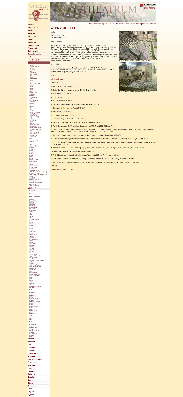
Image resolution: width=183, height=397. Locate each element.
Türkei (31, 383)
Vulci (30, 336)
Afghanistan (33, 27)
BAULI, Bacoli (33, 97)
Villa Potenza (33, 333)
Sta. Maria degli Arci (35, 266)
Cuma (30, 144)
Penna (31, 240)
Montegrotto (32, 210)
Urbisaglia (32, 317)
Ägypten (31, 24)
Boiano (31, 105)
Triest (30, 309)
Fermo (31, 152)
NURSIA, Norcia (34, 219)
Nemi (30, 213)
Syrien (31, 380)
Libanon (31, 348)
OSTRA (31, 225)
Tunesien (32, 386)
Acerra (31, 68)
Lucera (31, 195)
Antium (31, 80)
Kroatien (31, 342)
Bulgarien (32, 42)
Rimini (31, 259)
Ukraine (31, 389)
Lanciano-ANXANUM (35, 182)
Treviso (31, 307)
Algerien (31, 33)
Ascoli (31, 89)
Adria (30, 71)
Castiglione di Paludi (35, 127)
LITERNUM (32, 190)
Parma (31, 233)
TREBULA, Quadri (34, 301)
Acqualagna (32, 70)
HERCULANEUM (34, 170)
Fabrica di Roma (34, 146)
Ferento (31, 150)
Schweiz (31, 374)
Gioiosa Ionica (33, 166)
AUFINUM (32, 94)
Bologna (31, 106)
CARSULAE (32, 120)
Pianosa (31, 237)
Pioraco (31, 242)
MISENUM (32, 208)
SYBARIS (32, 288)
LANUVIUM (32, 184)
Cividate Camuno (34, 134)
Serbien (31, 368)
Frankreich (32, 48)
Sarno (30, 271)
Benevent (32, 102)
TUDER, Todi (33, 311)
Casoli (31, 121)
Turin (30, 312)
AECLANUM (32, 73)
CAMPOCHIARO (34, 117)
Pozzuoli (31, 250)
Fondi (30, 156)
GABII (30, 163)
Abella (31, 65)
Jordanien (32, 339)
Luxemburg (33, 353)
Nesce (31, 214)
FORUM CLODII (34, 159)
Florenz (31, 155)
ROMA (31, 262)
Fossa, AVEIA (33, 161)
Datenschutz (153, 23)
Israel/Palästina (35, 60)
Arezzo (31, 88)
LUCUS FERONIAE (35, 196)
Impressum (145, 23)
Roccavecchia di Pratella (36, 260)
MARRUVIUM (33, 201)
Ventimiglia (32, 324)
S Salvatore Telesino (35, 265)
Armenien (32, 36)
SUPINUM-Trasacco (35, 286)
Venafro (31, 323)
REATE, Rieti (33, 254)
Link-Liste (112, 23)
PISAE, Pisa (32, 243)
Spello (31, 278)
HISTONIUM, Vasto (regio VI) (38, 172)
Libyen (31, 351)
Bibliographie (119, 23)
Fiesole (31, 153)
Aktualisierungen (98, 23)
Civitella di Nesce (34, 135)
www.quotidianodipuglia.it (62, 169)
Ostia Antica (32, 224)
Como (30, 138)
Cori (30, 143)
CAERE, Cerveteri (34, 114)
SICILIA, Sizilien (34, 275)
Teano (31, 291)
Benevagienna (33, 100)
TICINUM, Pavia (34, 298)
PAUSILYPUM (33, 234)
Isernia (31, 176)
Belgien (31, 39)
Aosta (30, 82)
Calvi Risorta (33, 115)
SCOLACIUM (33, 272)
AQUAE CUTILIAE (34, 83)
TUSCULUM (32, 314)
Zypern (31, 395)
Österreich (32, 362)
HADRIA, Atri (33, 169)
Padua (31, 228)
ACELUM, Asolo (34, 66)
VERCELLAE (33, 327)
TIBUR (31, 297)
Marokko (31, 356)
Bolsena (31, 108)
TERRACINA (33, 295)
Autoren (133, 23)
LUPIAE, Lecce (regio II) (63, 28)
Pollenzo (31, 245)
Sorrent (31, 277)
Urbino (31, 315)
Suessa (31, 282)
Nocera (31, 216)
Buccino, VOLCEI (34, 112)
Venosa (31, 326)
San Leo (31, 263)
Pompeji (31, 246)
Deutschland (33, 45)
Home (90, 23)
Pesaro (31, 236)
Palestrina (32, 231)
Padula (31, 230)
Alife (30, 76)
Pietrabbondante (34, 239)
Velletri (31, 321)
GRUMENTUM (33, 167)
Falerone (31, 147)
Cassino (31, 123)
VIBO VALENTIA (34, 330)
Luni (30, 198)
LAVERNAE (32, 187)
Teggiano (32, 292)
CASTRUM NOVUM (35, 129)
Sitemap (138, 23)
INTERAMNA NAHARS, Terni (38, 175)
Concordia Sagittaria (35, 140)
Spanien (31, 377)
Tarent (31, 289)
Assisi (31, 91)
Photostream (57, 79)
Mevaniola (32, 205)
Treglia (31, 303)
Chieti (30, 130)
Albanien (32, 30)
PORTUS (31, 248)
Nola (30, 218)
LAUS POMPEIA (34, 185)
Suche (105, 23)
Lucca (31, 193)
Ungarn (31, 392)
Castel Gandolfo (34, 124)
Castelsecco (32, 126)
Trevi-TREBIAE (33, 306)
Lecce (30, 188)
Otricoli (31, 227)
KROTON (31, 181)
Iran (30, 345)
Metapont (32, 202)
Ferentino (32, 149)
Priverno (31, 251)
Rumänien (32, 371)
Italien (30, 63)
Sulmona (31, 285)
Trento (31, 304)
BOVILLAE (32, 109)
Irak (29, 57)
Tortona (31, 300)
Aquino (31, 86)
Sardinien (32, 269)
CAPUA (31, 118)
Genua (31, 164)
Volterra (31, 335)
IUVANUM (32, 178)
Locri (30, 192)
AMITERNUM (33, 79)
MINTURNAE (33, 207)
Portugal (31, 365)
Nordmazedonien (35, 359)
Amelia (31, 77)
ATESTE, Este (33, 92)
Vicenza (31, 332)
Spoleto (31, 280)
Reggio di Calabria (35, 256)
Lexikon (127, 23)
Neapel (31, 211)
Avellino (31, 95)
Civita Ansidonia (34, 132)
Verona (31, 329)
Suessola (32, 283)
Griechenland (34, 51)
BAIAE (31, 98)
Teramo (31, 294)
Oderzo (31, 221)
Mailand (31, 199)
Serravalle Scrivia (34, 274)
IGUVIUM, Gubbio (34, 173)
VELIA (31, 320)
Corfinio (31, 141)
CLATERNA (32, 137)
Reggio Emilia (33, 257)
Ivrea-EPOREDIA (34, 179)
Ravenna (31, 253)
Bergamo (31, 103)
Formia (31, 158)
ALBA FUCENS (33, 74)
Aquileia (31, 85)
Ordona (31, 222)
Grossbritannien (35, 54)
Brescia (31, 111)
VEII (30, 318)
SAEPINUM (32, 268)
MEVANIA (32, 204)
